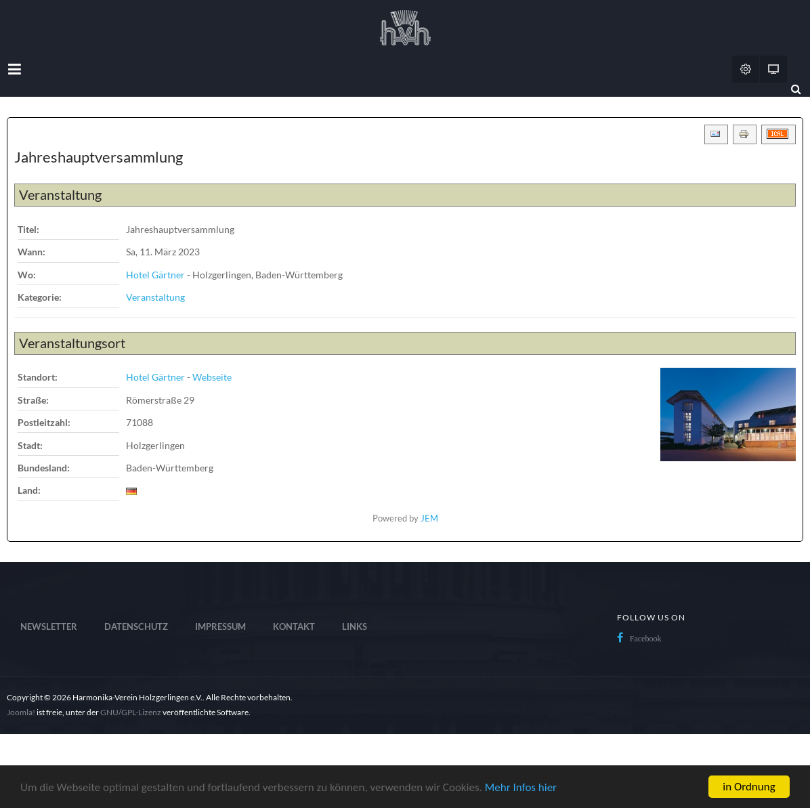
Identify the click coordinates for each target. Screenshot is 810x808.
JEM (429, 518)
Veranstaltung (155, 297)
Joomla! (21, 712)
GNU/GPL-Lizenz (130, 712)
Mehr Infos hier (521, 787)
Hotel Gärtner (155, 274)
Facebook (646, 639)
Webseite (212, 377)
